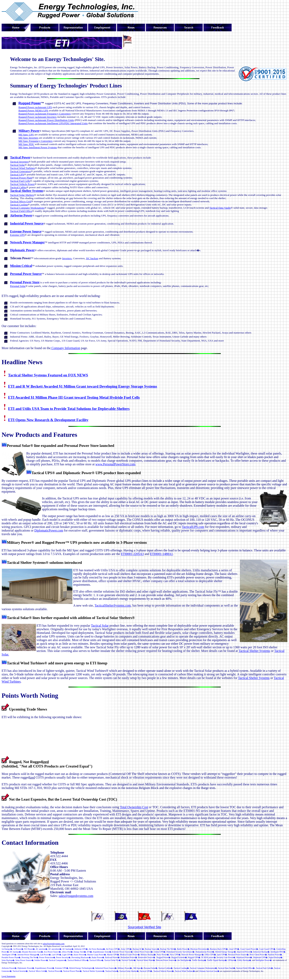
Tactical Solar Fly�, (112, 960)
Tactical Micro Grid (20, 201)
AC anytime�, (42, 949)
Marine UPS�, (113, 955)
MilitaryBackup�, (148, 955)
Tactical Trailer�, (129, 960)
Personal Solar (17, 286)
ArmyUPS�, (126, 949)
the (184, 960)
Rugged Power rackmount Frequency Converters (44, 113)
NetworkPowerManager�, (192, 955)
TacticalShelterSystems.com (113, 605)
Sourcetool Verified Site (144, 927)
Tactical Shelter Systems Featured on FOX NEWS (48, 375)
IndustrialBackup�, (261, 952)
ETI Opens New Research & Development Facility (48, 420)
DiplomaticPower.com (48, 530)
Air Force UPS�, (113, 949)
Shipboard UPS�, (260, 957)
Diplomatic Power (22, 250)
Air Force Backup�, (97, 949)
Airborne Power (21, 215)
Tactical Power (20, 157)
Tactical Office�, (97, 960)
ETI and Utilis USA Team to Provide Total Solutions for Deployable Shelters (69, 409)
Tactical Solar (17, 164)
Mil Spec (137, 968)
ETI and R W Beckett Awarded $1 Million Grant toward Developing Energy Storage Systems (82, 386)
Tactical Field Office (21, 210)
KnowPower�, (80, 955)
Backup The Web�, (168, 949)
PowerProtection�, (47, 957)
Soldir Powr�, (42, 960)
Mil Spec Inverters (28, 137)
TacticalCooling (180, 968)
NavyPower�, (163, 955)
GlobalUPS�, (160, 952)
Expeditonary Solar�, (102, 952)
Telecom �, (166, 960)
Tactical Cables (18, 187)
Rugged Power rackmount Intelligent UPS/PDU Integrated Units (53, 123)
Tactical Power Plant (21, 177)
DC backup (92, 258)
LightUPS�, (67, 955)
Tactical (223, 968)
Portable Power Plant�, (11, 957)
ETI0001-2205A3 (132, 554)
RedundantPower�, (129, 957)
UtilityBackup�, (244, 960)
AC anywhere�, (55, 949)
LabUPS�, (57, 955)
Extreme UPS (17, 234)
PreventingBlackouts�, (81, 957)
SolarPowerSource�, (24, 960)
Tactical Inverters (19, 161)
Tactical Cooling (19, 204)
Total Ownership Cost (134, 807)
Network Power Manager (27, 242)
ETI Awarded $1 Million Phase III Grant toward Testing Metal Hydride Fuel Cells (74, 397)
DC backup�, (15, 952)
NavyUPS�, (175, 955)
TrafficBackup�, (199, 960)
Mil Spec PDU (26, 144)
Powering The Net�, (30, 957)
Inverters (67, 258)
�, (29, 949)
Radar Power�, (98, 957)
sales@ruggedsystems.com (76, 896)
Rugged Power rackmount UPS (35, 107)
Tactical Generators (20, 171)
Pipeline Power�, (275, 955)
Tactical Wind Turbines (22, 168)
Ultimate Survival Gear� (209, 971)
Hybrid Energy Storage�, (225, 952)
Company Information (65, 348)
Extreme (60, 968)
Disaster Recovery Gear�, (33, 952)
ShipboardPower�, (244, 957)
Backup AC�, (138, 949)
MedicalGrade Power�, (130, 955)
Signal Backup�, (276, 957)
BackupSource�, (152, 949)
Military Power (28, 130)
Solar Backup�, (8, 960)
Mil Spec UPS (26, 134)
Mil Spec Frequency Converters (35, 140)
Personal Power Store (25, 282)
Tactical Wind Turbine (184, 971)
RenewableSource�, (147, 957)
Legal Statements (8, 976)
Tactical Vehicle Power (22, 184)
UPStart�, (232, 960)
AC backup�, (68, 949)
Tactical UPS (17, 174)
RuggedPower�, (164, 957)
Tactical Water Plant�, (146, 960)
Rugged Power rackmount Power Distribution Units (46, 120)
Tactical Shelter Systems (26, 190)
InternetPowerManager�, (28, 955)
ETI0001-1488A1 (161, 554)
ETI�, (90, 952)
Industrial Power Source (27, 223)
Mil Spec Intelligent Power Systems (37, 147)
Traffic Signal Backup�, (217, 960)
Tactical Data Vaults (220, 207)
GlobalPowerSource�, (143, 952)
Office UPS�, (210, 955)
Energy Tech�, (80, 952)
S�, (234, 949)
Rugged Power (29, 103)
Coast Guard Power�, (249, 949)
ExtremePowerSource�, (122, 952)
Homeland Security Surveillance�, (180, 952)
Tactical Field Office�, (245, 968)
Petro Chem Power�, (258, 955)
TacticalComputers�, (58, 960)
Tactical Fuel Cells (20, 180)
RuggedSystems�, (179, 957)
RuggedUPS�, (194, 957)
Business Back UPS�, (219, 949)
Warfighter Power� (263, 960)
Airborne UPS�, (81, 949)
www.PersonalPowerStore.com (115, 464)
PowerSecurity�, (63, 957)
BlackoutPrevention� (199, 949)
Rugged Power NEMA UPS (33, 110)
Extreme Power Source (25, 231)
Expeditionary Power (43, 968)
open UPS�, (222, 955)
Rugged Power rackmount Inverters (37, 116)
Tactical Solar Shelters (22, 194)
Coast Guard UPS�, (267, 949)
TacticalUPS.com (193, 527)
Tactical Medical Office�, (78, 960)
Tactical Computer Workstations (27, 207)
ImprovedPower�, (245, 952)
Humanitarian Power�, (205, 952)
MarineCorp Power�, (97, 955)
